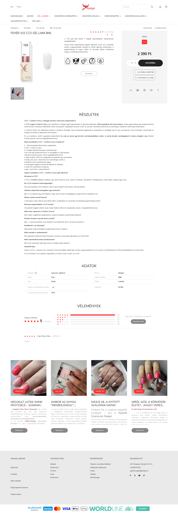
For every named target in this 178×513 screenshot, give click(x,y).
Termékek (14, 474)
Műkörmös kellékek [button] (135, 16)
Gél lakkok (27, 28)
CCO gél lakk (40, 28)
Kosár (52, 474)
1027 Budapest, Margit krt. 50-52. (141, 464)
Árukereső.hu (34, 510)
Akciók (30, 16)
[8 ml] (144, 42)
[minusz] (129, 63)
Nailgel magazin (16, 494)
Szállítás (93, 474)
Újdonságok (16, 16)
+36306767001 (135, 468)
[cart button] (166, 7)
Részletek (19, 430)
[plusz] (135, 63)
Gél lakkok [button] (43, 16)
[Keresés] (138, 7)
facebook (130, 475)
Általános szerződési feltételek (100, 464)
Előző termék (148, 28)
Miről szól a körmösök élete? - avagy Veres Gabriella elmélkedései (149, 405)
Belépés (53, 464)
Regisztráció (54, 468)
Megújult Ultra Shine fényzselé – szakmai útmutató (26, 405)
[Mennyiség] (132, 63)
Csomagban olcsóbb (145, 78)
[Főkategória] (14, 28)
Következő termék (160, 28)
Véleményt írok (138, 321)
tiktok (144, 475)
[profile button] (160, 7)
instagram (135, 475)
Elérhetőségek (95, 478)
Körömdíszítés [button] (112, 16)
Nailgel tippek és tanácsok (19, 488)
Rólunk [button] (36, 21)
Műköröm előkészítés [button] (65, 16)
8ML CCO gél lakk (55, 28)
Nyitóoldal (14, 468)
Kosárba (150, 63)
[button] (144, 72)
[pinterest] (112, 35)
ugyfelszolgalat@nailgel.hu (139, 471)
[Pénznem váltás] (19, 7)
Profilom (53, 471)
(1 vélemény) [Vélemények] (109, 32)
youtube (139, 475)
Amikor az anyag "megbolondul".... (63, 403)
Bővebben (89, 74)
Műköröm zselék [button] (90, 16)
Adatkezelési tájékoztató (98, 468)
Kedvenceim (54, 478)
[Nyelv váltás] (12, 7)
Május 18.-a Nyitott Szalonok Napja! (105, 403)
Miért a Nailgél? (16, 481)
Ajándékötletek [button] (18, 21)
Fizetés (92, 471)
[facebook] (107, 35)
